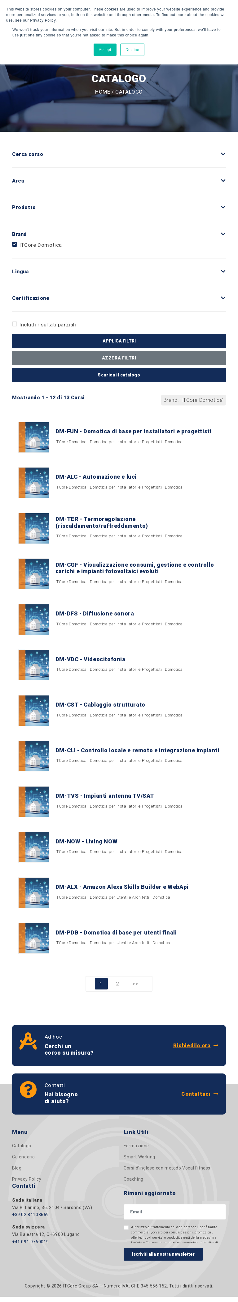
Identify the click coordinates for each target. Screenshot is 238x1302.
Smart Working (139, 1162)
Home (102, 92)
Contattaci (199, 1099)
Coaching (133, 1184)
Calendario (23, 1162)
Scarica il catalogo (119, 374)
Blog (16, 1173)
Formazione (136, 1151)
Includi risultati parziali (48, 324)
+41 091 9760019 (30, 1247)
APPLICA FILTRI (119, 340)
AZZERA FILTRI (119, 357)
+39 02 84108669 (30, 1220)
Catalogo (21, 1151)
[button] (223, 154)
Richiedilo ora (195, 1051)
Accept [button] (105, 50)
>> (136, 989)
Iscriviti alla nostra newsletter (163, 1259)
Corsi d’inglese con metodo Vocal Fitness (167, 1173)
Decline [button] (132, 50)
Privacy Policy (26, 1184)
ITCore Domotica (41, 245)
